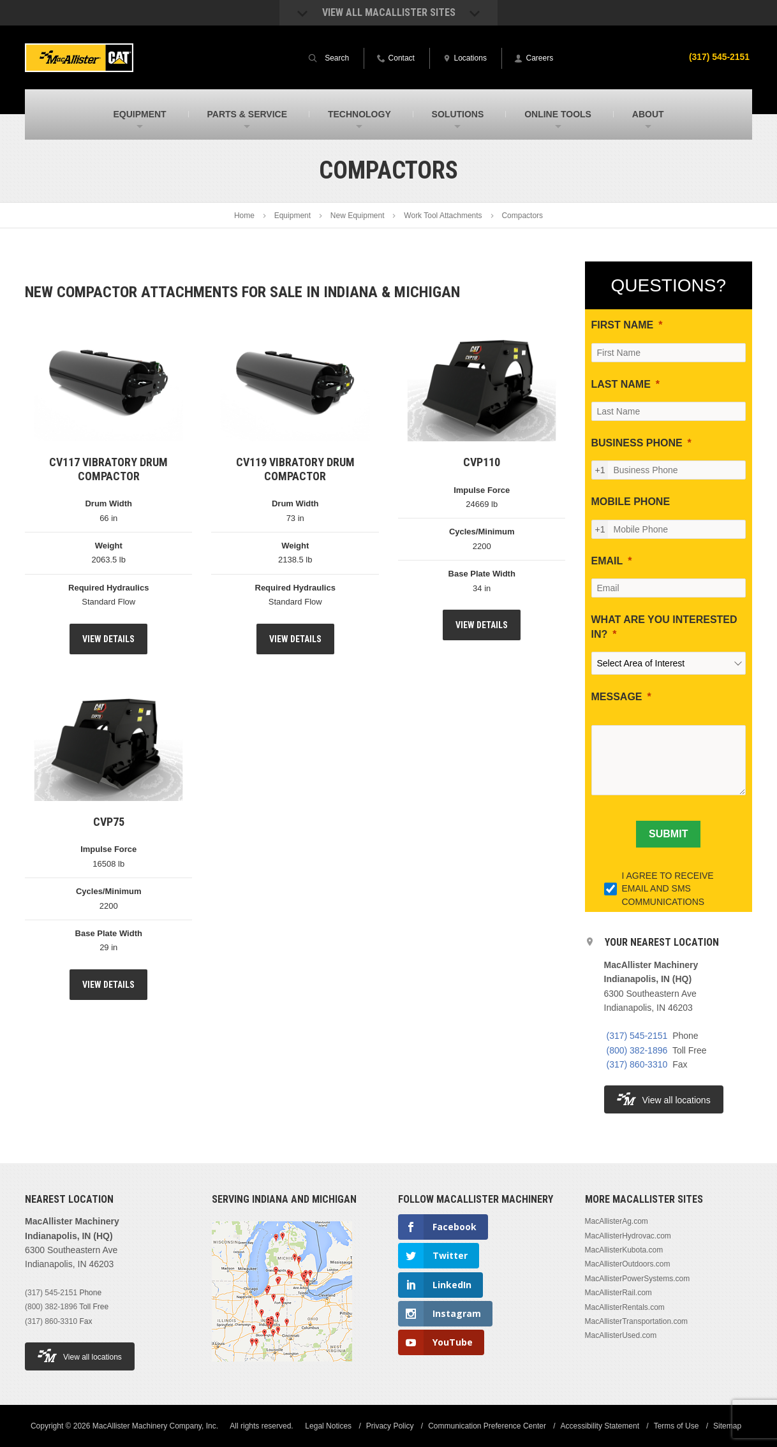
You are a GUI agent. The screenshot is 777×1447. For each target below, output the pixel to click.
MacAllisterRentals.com (625, 1307)
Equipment (292, 215)
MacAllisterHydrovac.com (628, 1235)
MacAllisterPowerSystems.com (637, 1278)
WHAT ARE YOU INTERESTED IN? (664, 626)
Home (244, 215)
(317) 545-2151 (719, 57)
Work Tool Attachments (443, 215)
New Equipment (357, 215)
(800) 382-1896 (637, 1050)
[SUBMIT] (668, 834)
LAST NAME (621, 384)
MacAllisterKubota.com (624, 1249)
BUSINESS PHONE (637, 442)
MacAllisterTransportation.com (636, 1321)
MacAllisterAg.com (616, 1221)
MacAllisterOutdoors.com (627, 1264)
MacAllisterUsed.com (621, 1335)
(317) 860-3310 (637, 1064)
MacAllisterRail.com (618, 1292)
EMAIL (607, 560)
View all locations (664, 1099)
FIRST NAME (622, 325)
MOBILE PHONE (630, 501)
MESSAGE (616, 696)
